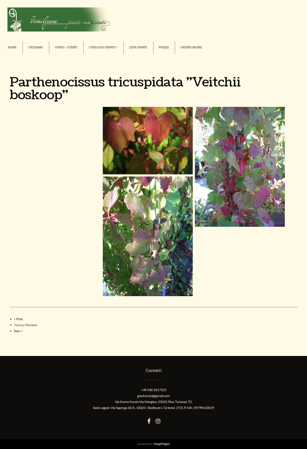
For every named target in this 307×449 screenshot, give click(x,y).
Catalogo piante (103, 47)
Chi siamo (35, 47)
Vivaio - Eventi (66, 47)
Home (12, 47)
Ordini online (191, 47)
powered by (153, 444)
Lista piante (138, 47)
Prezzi (164, 47)
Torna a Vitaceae (25, 325)
